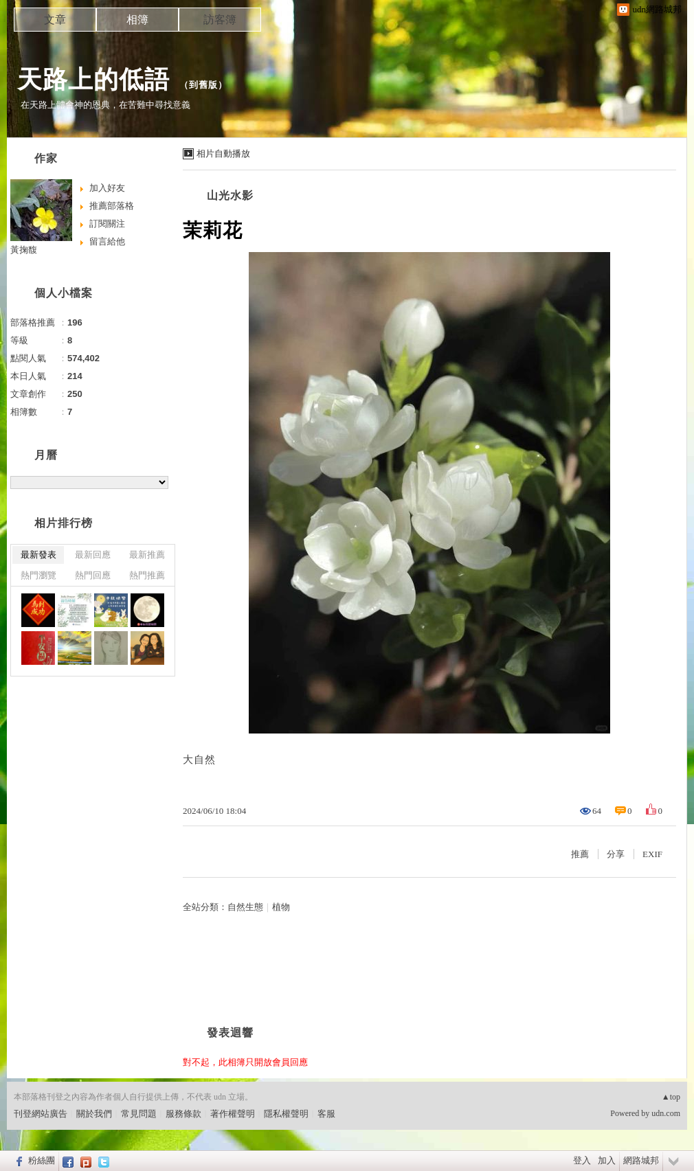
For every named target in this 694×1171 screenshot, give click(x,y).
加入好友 (107, 188)
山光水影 (230, 195)
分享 (616, 854)
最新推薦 (147, 554)
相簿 (137, 19)
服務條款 (183, 1114)
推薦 (580, 854)
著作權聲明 (232, 1114)
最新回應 (93, 554)
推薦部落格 (111, 206)
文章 (55, 19)
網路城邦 (641, 1160)
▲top (671, 1097)
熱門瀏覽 (38, 575)
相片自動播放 (223, 153)
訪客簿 (219, 19)
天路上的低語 (93, 79)
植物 (281, 907)
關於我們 (94, 1114)
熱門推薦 (147, 575)
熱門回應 (93, 575)
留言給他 (107, 241)
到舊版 (203, 85)
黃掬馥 (23, 250)
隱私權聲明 (286, 1114)
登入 (582, 1160)
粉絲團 (41, 1160)
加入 (607, 1160)
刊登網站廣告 (40, 1114)
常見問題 (139, 1114)
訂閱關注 (107, 223)
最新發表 (38, 554)
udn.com (665, 1113)
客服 (326, 1114)
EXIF (652, 854)
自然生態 (245, 907)
